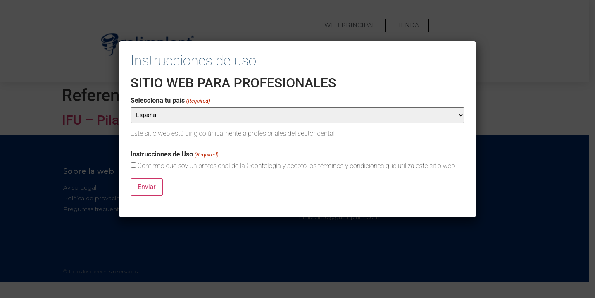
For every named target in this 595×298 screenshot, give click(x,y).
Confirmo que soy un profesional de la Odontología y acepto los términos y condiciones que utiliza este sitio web (296, 166)
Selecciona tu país (170, 100)
